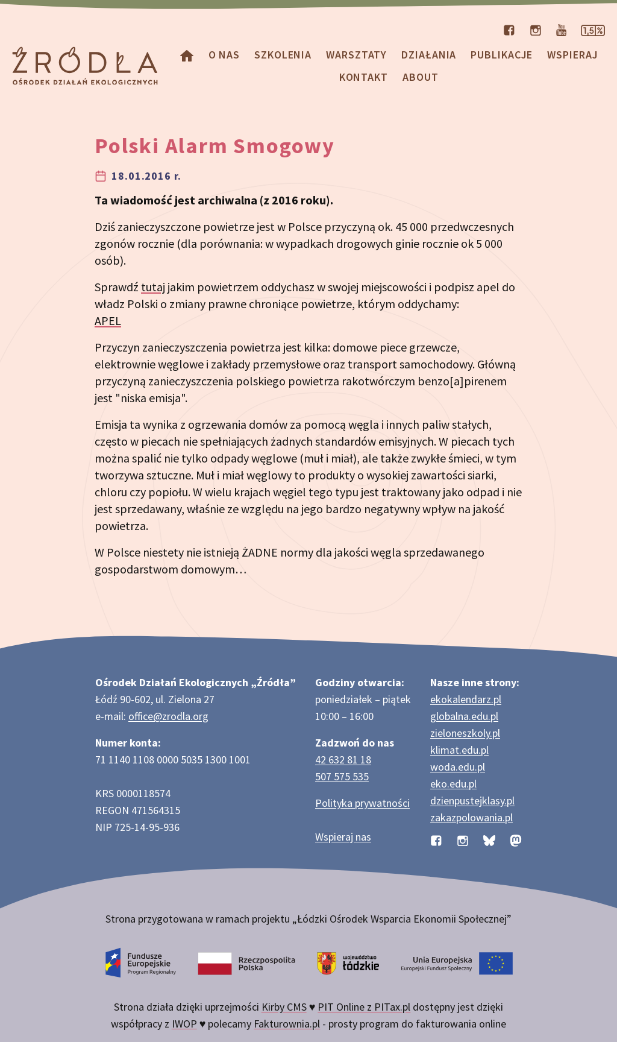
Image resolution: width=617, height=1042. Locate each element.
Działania (428, 55)
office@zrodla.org (168, 716)
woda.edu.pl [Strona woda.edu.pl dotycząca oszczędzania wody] (457, 767)
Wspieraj (572, 55)
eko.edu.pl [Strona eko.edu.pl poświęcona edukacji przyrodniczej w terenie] (453, 784)
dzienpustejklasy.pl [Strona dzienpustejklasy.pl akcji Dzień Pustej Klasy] (472, 800)
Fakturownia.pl (287, 1024)
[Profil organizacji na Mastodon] (516, 839)
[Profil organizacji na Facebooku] (509, 29)
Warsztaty (356, 55)
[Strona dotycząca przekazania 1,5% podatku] (593, 29)
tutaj (153, 286)
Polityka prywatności (362, 803)
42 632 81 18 (343, 759)
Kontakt (363, 77)
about (420, 77)
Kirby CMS (284, 1007)
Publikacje (502, 55)
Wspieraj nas (343, 837)
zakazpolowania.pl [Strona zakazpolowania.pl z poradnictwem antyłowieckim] (471, 817)
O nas (224, 55)
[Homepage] (187, 55)
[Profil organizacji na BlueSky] (489, 839)
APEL (108, 320)
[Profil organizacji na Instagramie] (536, 29)
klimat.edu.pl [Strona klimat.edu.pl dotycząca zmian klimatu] (459, 750)
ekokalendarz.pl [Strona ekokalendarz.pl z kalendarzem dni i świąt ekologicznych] (465, 699)
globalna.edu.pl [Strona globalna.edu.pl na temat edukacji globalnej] (464, 716)
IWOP (184, 1024)
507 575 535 (342, 776)
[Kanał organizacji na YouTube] (561, 29)
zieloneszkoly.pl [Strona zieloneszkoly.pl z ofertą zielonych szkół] (465, 733)
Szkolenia (283, 55)
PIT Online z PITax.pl (364, 1007)
